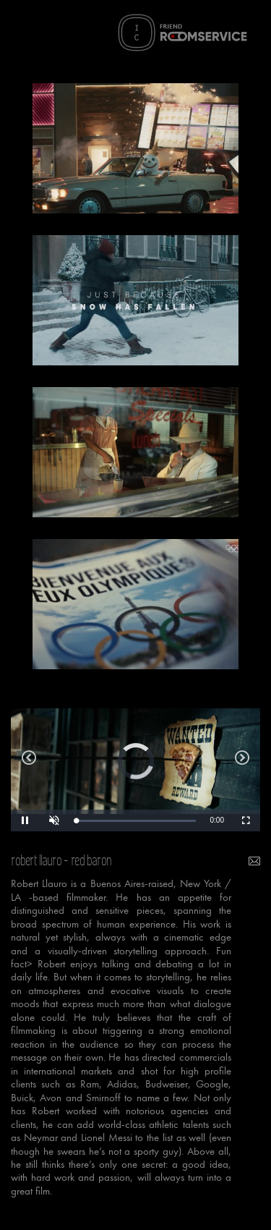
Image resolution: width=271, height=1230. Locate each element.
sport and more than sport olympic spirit (29, 761)
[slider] (136, 821)
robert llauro (37, 861)
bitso (242, 761)
